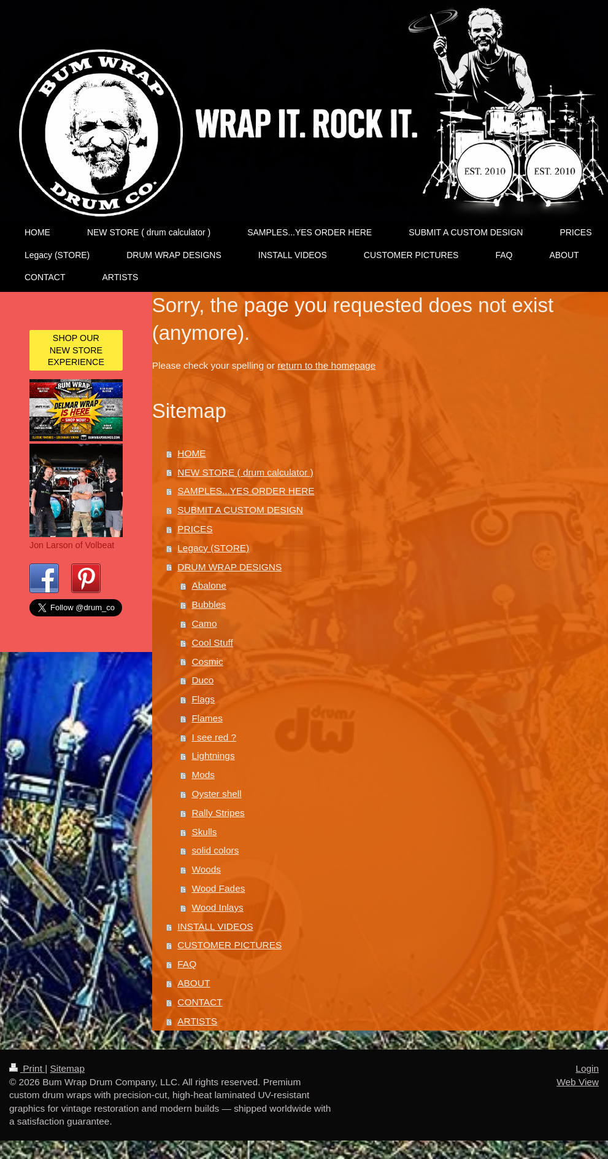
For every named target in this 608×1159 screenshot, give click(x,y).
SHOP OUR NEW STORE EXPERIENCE (76, 350)
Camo (204, 623)
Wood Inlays (217, 907)
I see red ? (213, 737)
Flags (203, 699)
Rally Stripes (217, 812)
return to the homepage (326, 365)
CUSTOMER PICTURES (229, 945)
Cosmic (207, 661)
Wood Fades (218, 888)
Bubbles (208, 604)
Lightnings (212, 755)
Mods (203, 774)
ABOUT (193, 983)
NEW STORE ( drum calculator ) (245, 472)
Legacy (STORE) (213, 548)
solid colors (215, 850)
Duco (202, 680)
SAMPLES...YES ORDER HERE (245, 490)
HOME (191, 453)
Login (587, 1068)
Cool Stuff (212, 642)
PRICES (194, 529)
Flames (206, 718)
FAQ (186, 964)
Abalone (208, 585)
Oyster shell (216, 793)
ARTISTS (197, 1021)
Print (27, 1068)
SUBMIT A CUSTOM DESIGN (240, 510)
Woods (206, 869)
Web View (577, 1082)
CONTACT (199, 1002)
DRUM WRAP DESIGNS (229, 567)
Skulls (204, 832)
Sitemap (67, 1068)
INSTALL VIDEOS (215, 926)
